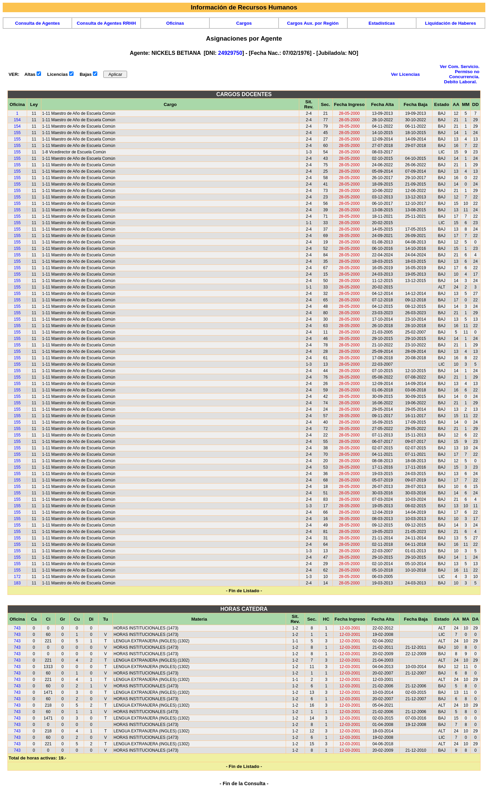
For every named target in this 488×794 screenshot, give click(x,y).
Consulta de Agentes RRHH (106, 23)
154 (17, 119)
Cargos (244, 23)
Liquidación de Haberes (450, 23)
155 (17, 132)
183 (17, 583)
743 (17, 628)
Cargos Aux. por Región (313, 23)
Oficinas (175, 23)
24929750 (230, 53)
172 (17, 576)
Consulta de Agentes (37, 23)
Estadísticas (381, 23)
